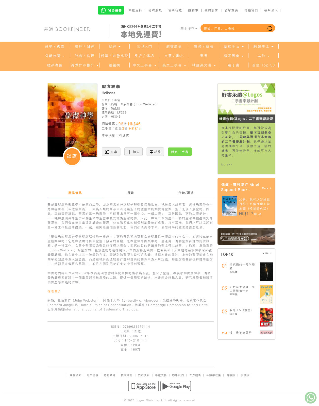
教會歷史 (174, 46)
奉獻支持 (135, 10)
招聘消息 (155, 10)
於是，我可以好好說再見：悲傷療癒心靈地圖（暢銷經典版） (254, 204)
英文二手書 (174, 65)
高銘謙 (234, 272)
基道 (117, 100)
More (267, 188)
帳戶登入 (271, 10)
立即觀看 (195, 375)
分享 (111, 151)
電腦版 (230, 375)
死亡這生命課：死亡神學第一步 (242, 289)
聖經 (114, 46)
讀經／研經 (85, 46)
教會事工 (263, 46)
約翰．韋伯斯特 (122, 104)
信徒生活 (233, 46)
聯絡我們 (251, 10)
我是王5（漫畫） (242, 310)
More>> (226, 164)
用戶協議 (93, 375)
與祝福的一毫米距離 (242, 266)
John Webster (145, 104)
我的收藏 (175, 10)
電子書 (234, 65)
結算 (155, 151)
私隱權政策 (213, 375)
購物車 (193, 10)
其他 (263, 55)
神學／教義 (55, 46)
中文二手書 (144, 65)
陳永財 (115, 108)
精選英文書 (204, 65)
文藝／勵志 (174, 55)
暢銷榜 (114, 65)
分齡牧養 (55, 55)
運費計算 (211, 10)
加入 (134, 151)
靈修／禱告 (204, 46)
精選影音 (233, 55)
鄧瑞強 (234, 294)
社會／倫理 (85, 55)
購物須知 (76, 375)
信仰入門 (144, 46)
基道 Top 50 (263, 65)
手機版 (244, 375)
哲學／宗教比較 (114, 55)
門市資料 (144, 375)
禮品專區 (55, 65)
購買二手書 (179, 151)
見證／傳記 (144, 55)
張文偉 (234, 313)
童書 (204, 55)
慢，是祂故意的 (241, 332)
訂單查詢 (231, 10)
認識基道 (110, 375)
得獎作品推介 (84, 65)
